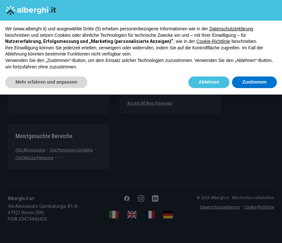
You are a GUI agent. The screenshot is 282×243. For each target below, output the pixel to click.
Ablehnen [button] (209, 82)
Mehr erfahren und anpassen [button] (46, 82)
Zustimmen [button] (254, 82)
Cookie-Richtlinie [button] (213, 41)
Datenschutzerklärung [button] (231, 28)
